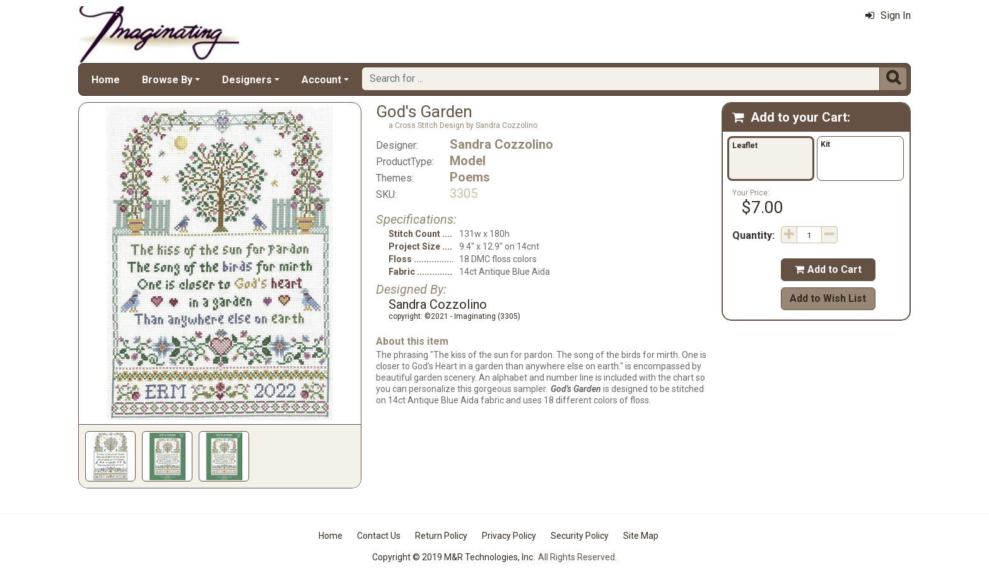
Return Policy (441, 536)
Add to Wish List (828, 298)
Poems (470, 177)
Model (468, 160)
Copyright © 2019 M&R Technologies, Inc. (453, 557)
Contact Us (379, 536)
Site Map (640, 536)
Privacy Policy (509, 536)
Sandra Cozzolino (501, 144)
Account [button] (321, 80)
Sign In (888, 15)
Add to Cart (828, 269)
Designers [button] (247, 80)
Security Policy (580, 536)
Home (105, 80)
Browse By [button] (167, 80)
